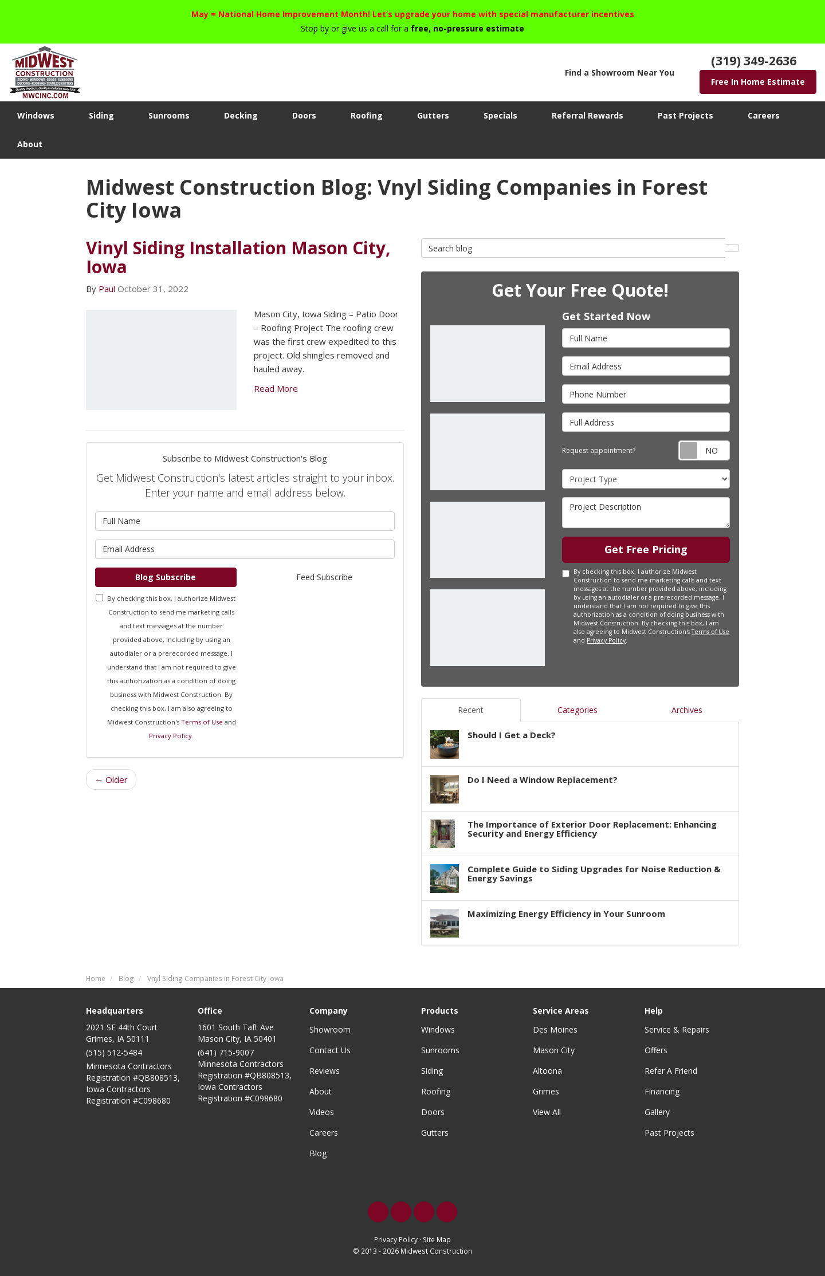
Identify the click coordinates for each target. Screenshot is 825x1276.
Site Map (437, 1239)
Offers (656, 1050)
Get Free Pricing (646, 549)
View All (547, 1111)
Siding (432, 1070)
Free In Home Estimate (758, 81)
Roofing (435, 1091)
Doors (433, 1111)
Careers (323, 1132)
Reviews (324, 1070)
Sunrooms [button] (169, 115)
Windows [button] (35, 115)
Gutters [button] (433, 115)
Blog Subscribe (165, 577)
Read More (276, 388)
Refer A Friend (671, 1070)
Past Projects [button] (685, 115)
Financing (662, 1091)
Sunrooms (440, 1050)
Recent (471, 709)
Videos (321, 1111)
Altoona (547, 1070)
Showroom (330, 1029)
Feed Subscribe (324, 577)
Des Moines (555, 1029)
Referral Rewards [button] (587, 115)
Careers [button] (764, 115)
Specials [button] (500, 115)
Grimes (546, 1091)
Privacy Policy (170, 735)
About (320, 1091)
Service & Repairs (677, 1029)
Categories (577, 709)
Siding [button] (101, 115)
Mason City (554, 1050)
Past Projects (669, 1132)
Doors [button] (304, 115)
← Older (111, 779)
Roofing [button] (367, 115)
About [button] (29, 144)
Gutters (435, 1132)
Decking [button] (241, 115)
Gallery (657, 1111)
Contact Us (330, 1050)
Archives (686, 709)
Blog (318, 1153)
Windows (438, 1029)
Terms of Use (202, 722)
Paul (107, 288)
